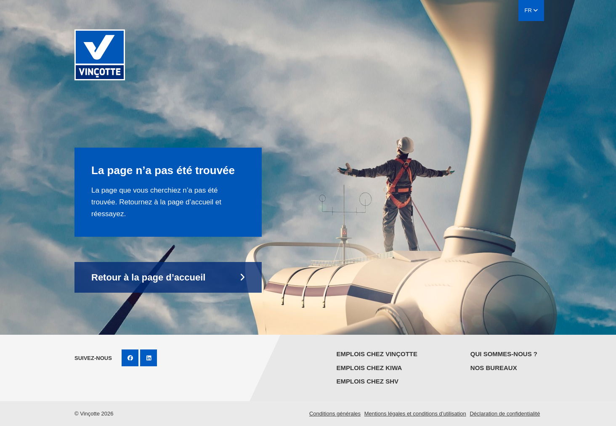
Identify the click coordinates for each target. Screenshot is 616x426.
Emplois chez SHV (367, 381)
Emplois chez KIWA (369, 367)
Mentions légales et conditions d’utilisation (415, 413)
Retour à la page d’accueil (148, 277)
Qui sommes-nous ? (503, 353)
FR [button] (531, 10)
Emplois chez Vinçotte (376, 353)
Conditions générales (335, 413)
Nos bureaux (493, 367)
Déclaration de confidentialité (505, 413)
